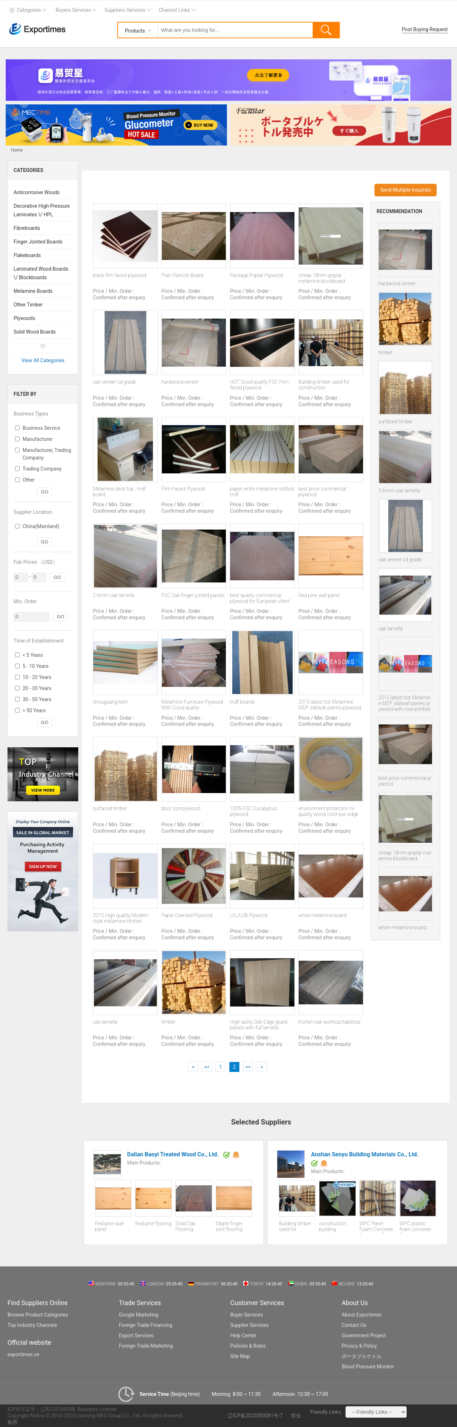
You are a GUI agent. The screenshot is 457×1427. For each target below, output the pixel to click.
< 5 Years (33, 655)
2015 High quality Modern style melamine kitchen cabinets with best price (120, 918)
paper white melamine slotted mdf (261, 491)
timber (385, 352)
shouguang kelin (110, 702)
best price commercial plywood (404, 781)
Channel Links (174, 10)
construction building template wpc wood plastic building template (333, 1227)
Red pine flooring (153, 1223)
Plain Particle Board (182, 275)
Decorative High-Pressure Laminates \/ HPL (42, 210)
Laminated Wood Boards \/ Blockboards (41, 273)
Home (17, 150)
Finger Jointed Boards (38, 242)
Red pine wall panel (319, 595)
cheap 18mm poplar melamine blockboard (404, 855)
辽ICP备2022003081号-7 (255, 1415)
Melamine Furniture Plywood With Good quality (192, 704)
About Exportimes (362, 1315)
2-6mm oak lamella (399, 490)
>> (248, 1067)
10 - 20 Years (37, 677)
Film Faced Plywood (183, 489)
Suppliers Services (124, 10)
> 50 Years (34, 710)
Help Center (243, 1335)
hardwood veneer (397, 283)
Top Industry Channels (32, 1325)
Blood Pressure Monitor (368, 1366)
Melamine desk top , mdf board (119, 491)
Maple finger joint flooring (229, 1226)
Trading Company (42, 469)
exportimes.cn (23, 1354)
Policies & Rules (248, 1346)
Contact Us (354, 1325)
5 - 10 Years (36, 666)
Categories (29, 10)
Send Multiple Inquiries (405, 190)
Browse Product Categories (38, 1315)
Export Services (136, 1335)
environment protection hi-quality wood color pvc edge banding (328, 812)
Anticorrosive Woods (37, 192)
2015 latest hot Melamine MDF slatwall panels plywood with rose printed (404, 703)
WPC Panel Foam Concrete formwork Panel (376, 1227)
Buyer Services (246, 1315)
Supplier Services (249, 1325)
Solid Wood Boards (35, 332)
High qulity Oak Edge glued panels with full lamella (258, 1024)
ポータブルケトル (362, 1356)
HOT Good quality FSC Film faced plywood (259, 384)
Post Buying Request (425, 29)
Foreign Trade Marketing (146, 1346)
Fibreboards (27, 228)
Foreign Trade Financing (145, 1325)
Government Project (364, 1335)
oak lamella (390, 628)
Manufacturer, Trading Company (47, 454)
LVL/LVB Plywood (248, 915)
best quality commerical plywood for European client (259, 598)
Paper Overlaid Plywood (187, 915)
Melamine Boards (33, 291)
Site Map (240, 1356)
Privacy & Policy (359, 1346)
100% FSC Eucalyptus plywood (253, 811)
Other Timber (28, 304)
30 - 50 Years (37, 699)
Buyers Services (73, 10)
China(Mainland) (41, 526)
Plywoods (24, 318)
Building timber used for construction (323, 384)
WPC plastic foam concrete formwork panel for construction (416, 1227)
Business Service (41, 428)
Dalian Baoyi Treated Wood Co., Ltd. (173, 1154)
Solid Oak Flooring (185, 1226)
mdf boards (242, 702)
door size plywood (181, 808)
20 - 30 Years (37, 688)
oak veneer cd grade (400, 559)
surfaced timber (395, 421)
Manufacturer (38, 439)
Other (29, 480)
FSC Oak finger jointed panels (193, 595)
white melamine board (402, 927)
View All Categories (43, 360)
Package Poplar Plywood (256, 275)
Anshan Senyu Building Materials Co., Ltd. (365, 1154)
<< (206, 1067)
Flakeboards (27, 255)
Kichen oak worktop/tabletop (329, 1022)
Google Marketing (138, 1315)
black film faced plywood (119, 275)
